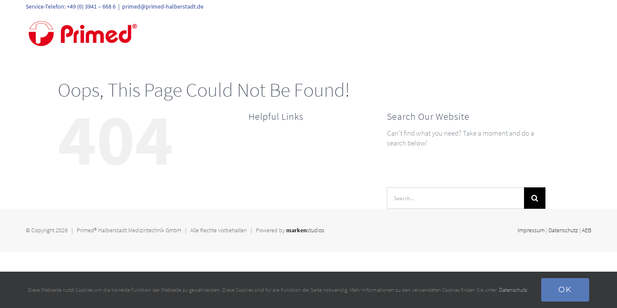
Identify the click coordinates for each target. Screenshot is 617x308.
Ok (565, 289)
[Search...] (455, 198)
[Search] (534, 198)
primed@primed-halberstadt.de (163, 6)
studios (305, 230)
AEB (586, 230)
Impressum (531, 230)
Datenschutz (563, 230)
